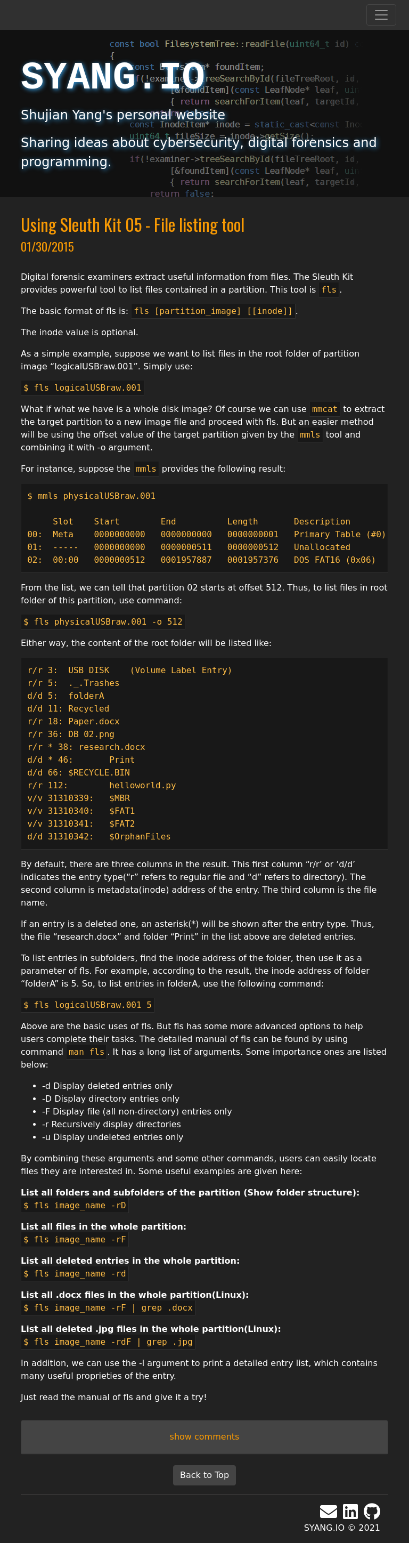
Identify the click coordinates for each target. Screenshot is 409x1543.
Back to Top (204, 1475)
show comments (205, 1437)
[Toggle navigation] (381, 15)
